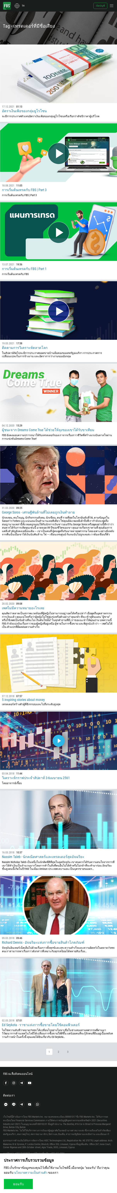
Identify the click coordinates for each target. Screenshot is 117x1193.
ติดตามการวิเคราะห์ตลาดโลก (25, 348)
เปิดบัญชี (100, 5)
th (23, 5)
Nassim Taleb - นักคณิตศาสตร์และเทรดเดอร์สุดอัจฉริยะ (43, 857)
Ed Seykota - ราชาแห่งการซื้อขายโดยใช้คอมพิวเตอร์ (41, 1025)
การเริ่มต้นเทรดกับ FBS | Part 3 (24, 190)
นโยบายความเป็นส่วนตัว (30, 1172)
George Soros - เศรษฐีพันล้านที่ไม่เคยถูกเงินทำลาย (38, 512)
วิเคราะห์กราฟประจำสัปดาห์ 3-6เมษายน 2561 (36, 778)
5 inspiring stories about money (23, 700)
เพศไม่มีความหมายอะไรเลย (23, 608)
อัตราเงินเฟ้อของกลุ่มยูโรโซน (24, 111)
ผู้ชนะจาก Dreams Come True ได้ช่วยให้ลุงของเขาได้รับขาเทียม (48, 430)
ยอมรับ (18, 1184)
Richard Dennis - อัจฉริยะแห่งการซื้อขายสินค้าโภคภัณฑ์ (43, 942)
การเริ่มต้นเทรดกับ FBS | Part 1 (24, 269)
